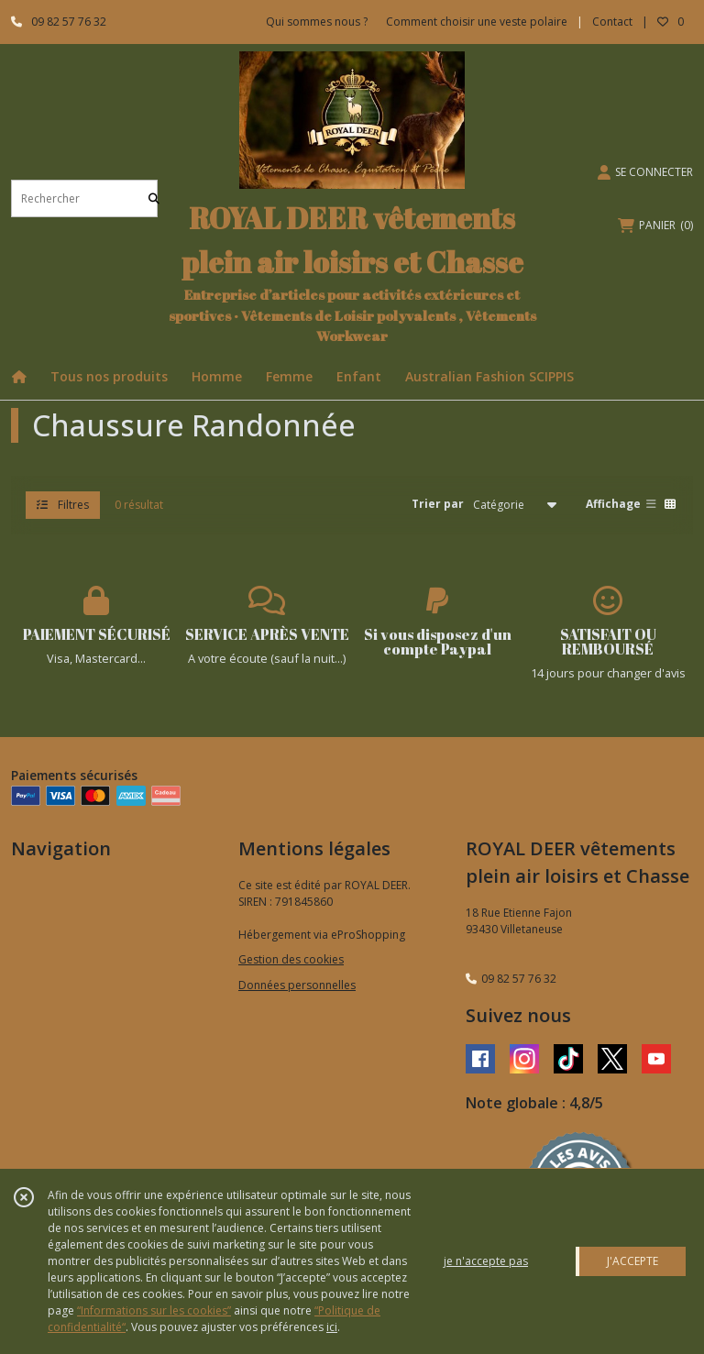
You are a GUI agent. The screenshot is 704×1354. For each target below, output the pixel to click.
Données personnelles (297, 985)
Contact (612, 21)
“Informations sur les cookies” (154, 1310)
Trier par (438, 504)
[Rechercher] (154, 198)
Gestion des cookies (291, 959)
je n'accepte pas (486, 1261)
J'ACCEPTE (632, 1261)
